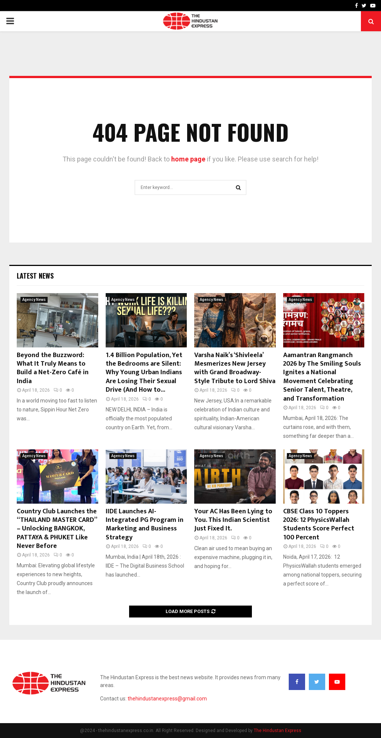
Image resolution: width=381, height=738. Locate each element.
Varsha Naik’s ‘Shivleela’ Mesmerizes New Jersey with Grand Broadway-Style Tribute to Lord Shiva (234, 368)
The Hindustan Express (277, 730)
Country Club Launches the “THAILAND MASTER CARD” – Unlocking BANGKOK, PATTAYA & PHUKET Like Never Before (57, 529)
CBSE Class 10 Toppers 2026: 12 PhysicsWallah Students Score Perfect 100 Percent (318, 524)
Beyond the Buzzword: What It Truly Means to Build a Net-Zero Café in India (53, 368)
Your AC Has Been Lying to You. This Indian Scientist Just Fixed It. (233, 520)
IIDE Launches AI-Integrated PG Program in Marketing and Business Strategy (144, 524)
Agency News (34, 300)
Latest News (35, 275)
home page (188, 159)
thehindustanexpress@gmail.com (167, 699)
